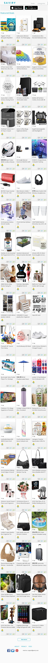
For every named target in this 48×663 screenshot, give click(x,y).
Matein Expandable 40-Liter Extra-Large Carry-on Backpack (23, 596)
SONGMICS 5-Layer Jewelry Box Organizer (23, 316)
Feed (30, 646)
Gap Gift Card (36, 315)
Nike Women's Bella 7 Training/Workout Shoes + (24, 193)
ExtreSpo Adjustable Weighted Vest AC (23, 285)
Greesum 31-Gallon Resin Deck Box (38, 626)
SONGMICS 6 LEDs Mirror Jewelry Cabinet (8, 316)
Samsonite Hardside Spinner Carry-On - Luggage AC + (39, 565)
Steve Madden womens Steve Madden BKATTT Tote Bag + (39, 472)
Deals (33, 3)
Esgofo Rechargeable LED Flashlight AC (38, 130)
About (17, 646)
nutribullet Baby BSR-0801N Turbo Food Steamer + (7, 441)
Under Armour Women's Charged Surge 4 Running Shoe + (39, 348)
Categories (41, 3)
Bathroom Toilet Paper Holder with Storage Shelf (38, 286)
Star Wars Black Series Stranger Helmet (39, 595)
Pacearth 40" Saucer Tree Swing (7, 347)
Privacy (24, 646)
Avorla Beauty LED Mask (24, 346)
